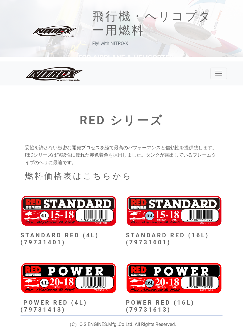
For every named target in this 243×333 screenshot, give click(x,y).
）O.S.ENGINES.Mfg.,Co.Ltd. (104, 324)
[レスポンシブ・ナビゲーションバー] (219, 73)
